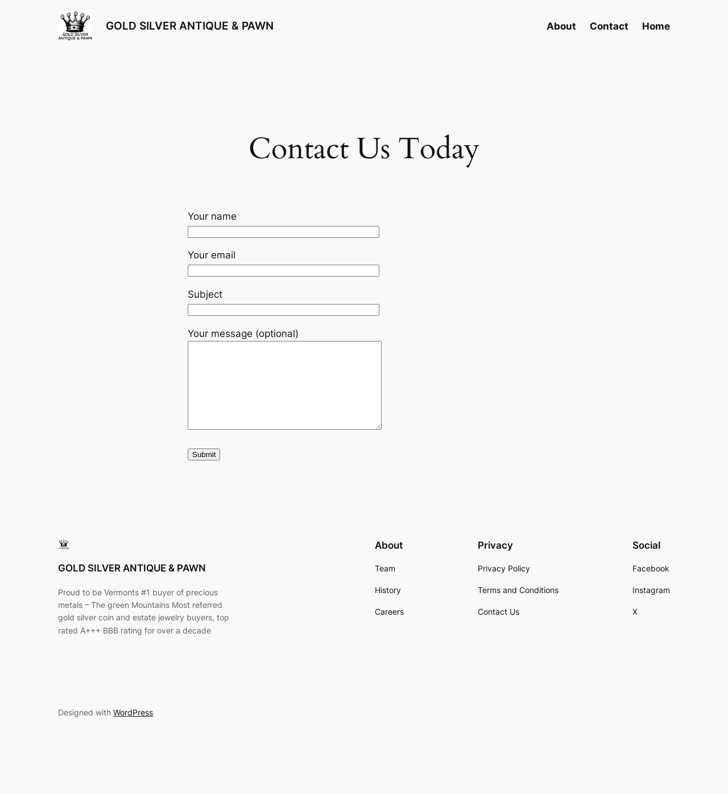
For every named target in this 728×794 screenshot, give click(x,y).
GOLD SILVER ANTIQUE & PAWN (190, 25)
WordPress (133, 729)
